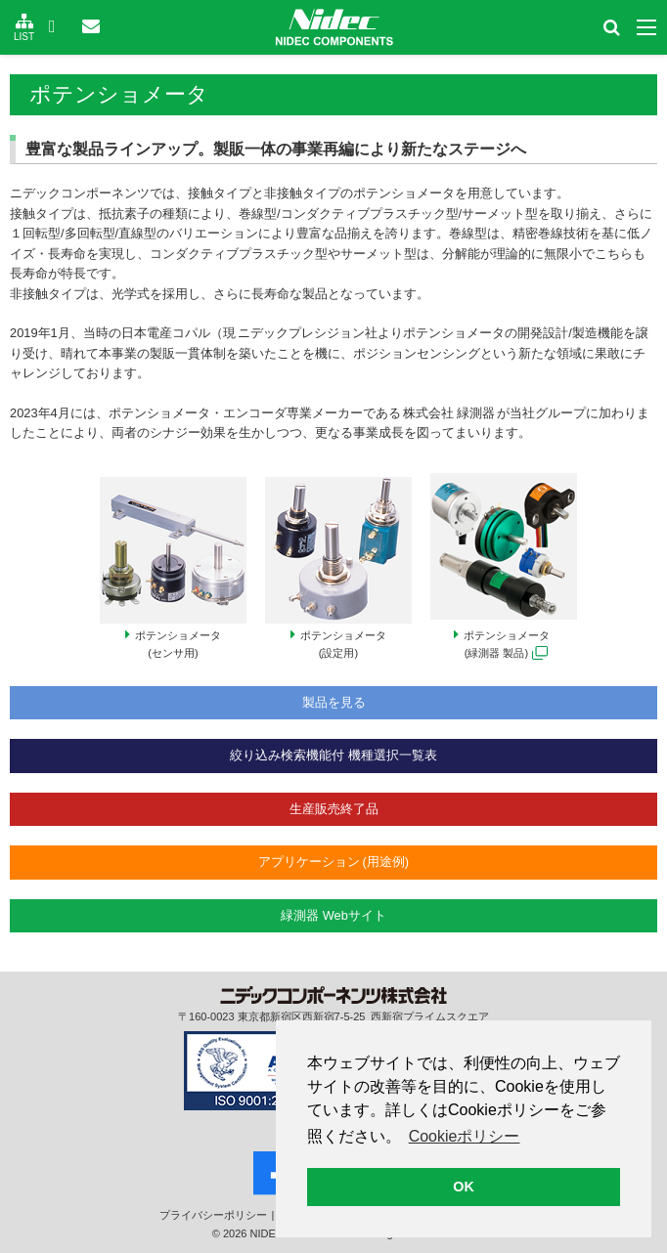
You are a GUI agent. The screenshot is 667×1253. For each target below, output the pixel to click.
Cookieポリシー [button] (464, 1136)
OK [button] (463, 1186)
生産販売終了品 (333, 808)
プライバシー (213, 1215)
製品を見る (334, 702)
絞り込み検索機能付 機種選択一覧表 (333, 755)
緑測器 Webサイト (333, 915)
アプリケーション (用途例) (333, 861)
